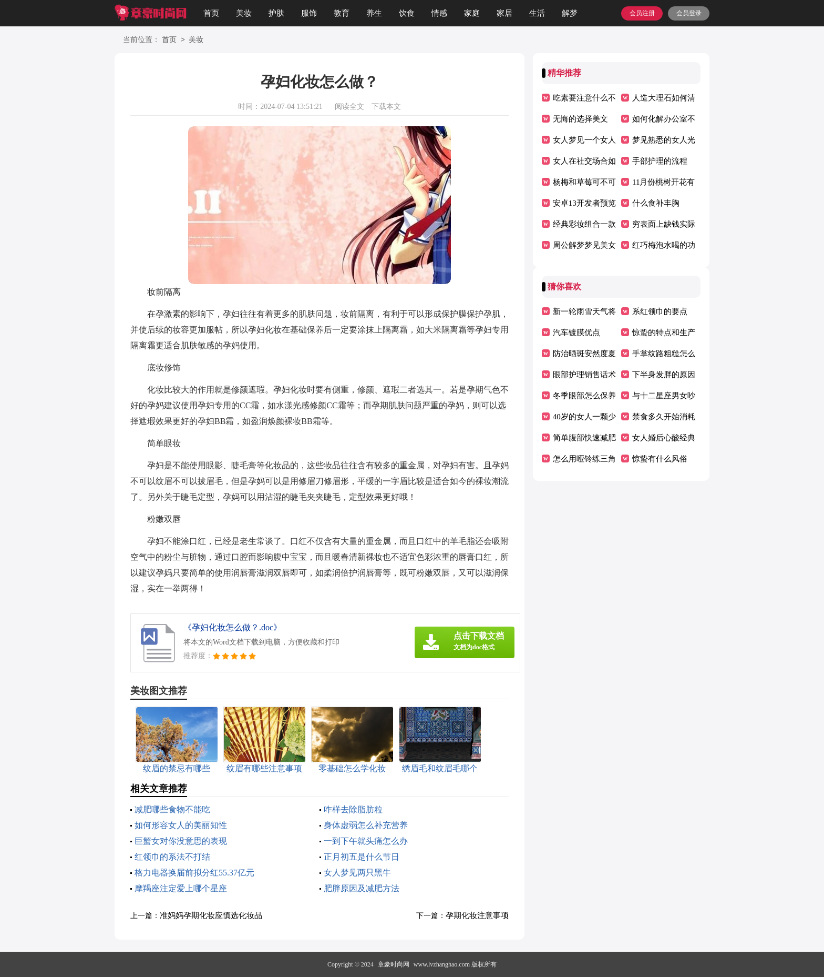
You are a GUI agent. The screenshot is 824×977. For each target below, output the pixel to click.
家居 (504, 13)
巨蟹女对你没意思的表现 (181, 841)
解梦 (570, 13)
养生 (374, 13)
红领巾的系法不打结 (172, 856)
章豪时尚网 (393, 964)
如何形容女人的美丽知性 (181, 825)
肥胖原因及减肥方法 (361, 888)
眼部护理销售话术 (584, 374)
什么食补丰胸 (655, 203)
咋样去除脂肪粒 (353, 809)
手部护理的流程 (659, 161)
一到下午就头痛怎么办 (366, 841)
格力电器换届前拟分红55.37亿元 (194, 872)
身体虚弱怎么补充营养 (366, 825)
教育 (341, 13)
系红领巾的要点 (659, 311)
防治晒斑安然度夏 (584, 353)
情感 (439, 13)
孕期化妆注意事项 (477, 915)
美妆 (244, 13)
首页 (211, 13)
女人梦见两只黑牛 (357, 872)
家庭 (472, 13)
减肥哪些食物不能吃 (172, 809)
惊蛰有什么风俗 (659, 459)
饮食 (407, 13)
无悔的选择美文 (580, 119)
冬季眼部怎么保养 (584, 395)
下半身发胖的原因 (663, 374)
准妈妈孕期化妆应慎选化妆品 (211, 915)
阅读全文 (349, 106)
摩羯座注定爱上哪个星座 (181, 888)
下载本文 (386, 106)
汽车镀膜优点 (576, 332)
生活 (537, 13)
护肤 (276, 13)
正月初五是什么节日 (361, 856)
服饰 (309, 13)
